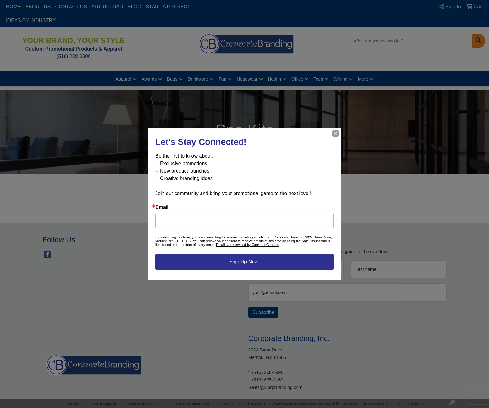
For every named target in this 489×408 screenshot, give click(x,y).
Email (162, 207)
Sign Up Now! (244, 261)
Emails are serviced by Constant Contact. (247, 245)
